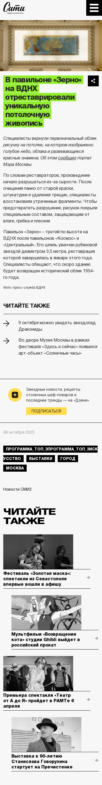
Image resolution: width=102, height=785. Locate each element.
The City (14, 8)
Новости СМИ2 (17, 489)
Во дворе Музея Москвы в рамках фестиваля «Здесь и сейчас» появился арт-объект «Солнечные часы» (57, 346)
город (67, 458)
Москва (15, 468)
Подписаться (46, 411)
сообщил (67, 158)
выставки (40, 458)
